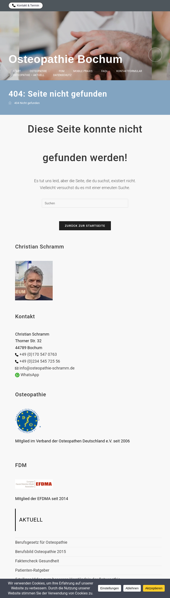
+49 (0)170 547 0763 (38, 354)
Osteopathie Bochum (65, 59)
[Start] (10, 103)
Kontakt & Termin (25, 5)
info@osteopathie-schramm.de (47, 368)
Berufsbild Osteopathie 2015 (40, 551)
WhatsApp (30, 374)
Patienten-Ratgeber (32, 570)
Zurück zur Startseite (85, 225)
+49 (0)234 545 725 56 (39, 361)
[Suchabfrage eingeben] (85, 203)
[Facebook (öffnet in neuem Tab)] (155, 55)
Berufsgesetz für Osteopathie (41, 542)
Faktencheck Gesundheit (37, 561)
